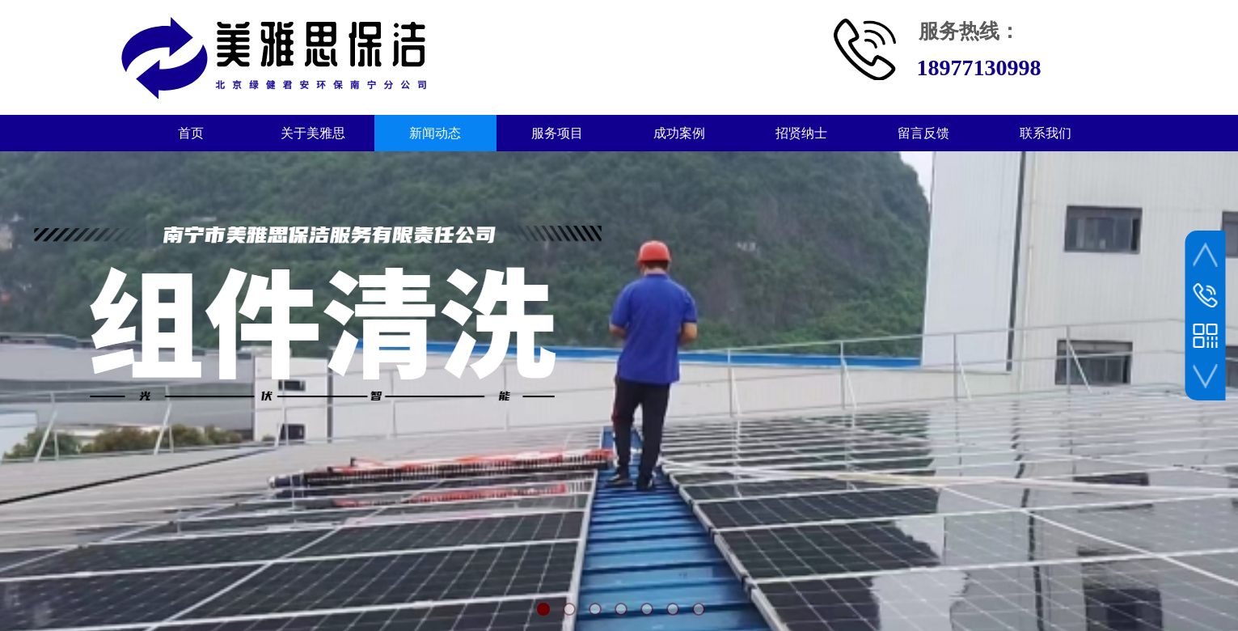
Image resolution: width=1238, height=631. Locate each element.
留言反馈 (923, 133)
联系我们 (1045, 133)
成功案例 (679, 133)
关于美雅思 (313, 133)
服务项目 (557, 133)
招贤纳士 (801, 133)
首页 (191, 133)
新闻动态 (435, 133)
